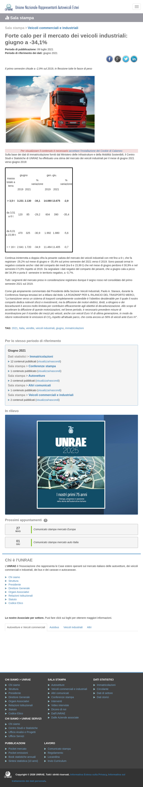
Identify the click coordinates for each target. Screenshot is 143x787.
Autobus (54, 627)
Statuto (12, 599)
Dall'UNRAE (58, 713)
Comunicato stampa (59, 748)
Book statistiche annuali (22, 756)
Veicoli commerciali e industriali (53, 28)
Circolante (102, 689)
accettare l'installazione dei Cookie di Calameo (95, 150)
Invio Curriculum (57, 760)
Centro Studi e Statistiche (23, 728)
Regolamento (55, 752)
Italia (22, 328)
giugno (60, 328)
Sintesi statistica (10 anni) (23, 760)
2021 (15, 328)
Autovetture (36, 375)
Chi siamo (14, 577)
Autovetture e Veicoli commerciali (26, 627)
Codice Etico (15, 603)
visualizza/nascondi (49, 361)
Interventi (56, 701)
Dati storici (103, 697)
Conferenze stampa (42, 366)
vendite (30, 328)
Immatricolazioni (41, 356)
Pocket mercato (17, 748)
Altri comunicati (39, 385)
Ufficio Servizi (16, 736)
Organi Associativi (18, 591)
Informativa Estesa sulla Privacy (88, 774)
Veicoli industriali (73, 627)
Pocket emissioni (18, 752)
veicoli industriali (45, 328)
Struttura (13, 580)
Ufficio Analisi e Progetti (22, 732)
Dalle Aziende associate (65, 717)
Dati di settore (105, 693)
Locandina (54, 756)
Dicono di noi (58, 709)
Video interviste (60, 705)
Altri (89, 627)
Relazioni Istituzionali (20, 595)
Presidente (14, 584)
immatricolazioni (74, 328)
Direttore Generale (19, 588)
